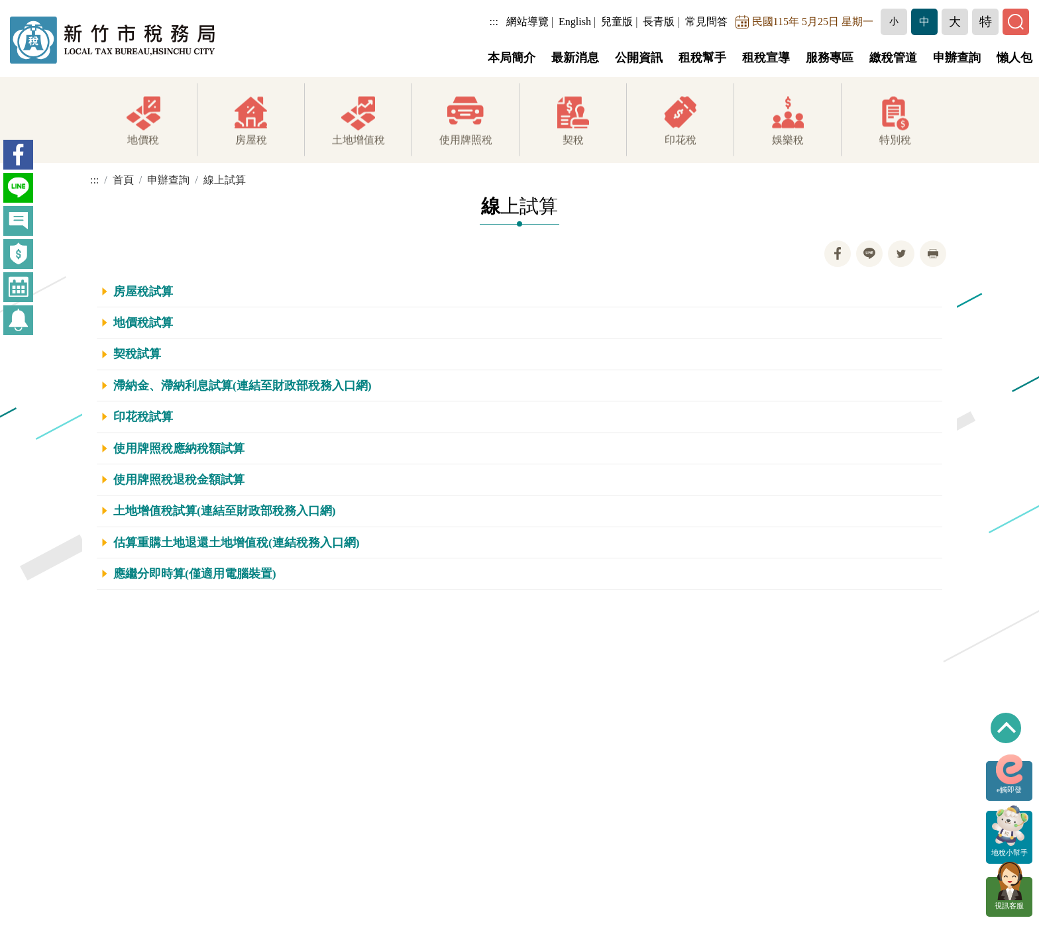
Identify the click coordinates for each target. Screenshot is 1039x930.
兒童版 (617, 21)
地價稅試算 (143, 322)
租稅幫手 (702, 57)
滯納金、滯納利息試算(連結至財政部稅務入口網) (242, 385)
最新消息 (575, 57)
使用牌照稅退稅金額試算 (179, 479)
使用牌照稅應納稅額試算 (179, 448)
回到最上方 (1005, 728)
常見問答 (706, 21)
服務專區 (829, 57)
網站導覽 (527, 21)
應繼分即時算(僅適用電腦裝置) (194, 573)
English (575, 21)
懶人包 (1014, 57)
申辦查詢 (957, 57)
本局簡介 (511, 57)
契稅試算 (137, 353)
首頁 (123, 179)
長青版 (659, 21)
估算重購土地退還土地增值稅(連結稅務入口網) (236, 542)
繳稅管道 (893, 57)
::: (494, 21)
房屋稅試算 (143, 291)
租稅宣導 (766, 57)
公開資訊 (639, 57)
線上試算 (224, 179)
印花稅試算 (143, 416)
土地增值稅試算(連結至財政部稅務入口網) (224, 510)
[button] (894, 22)
